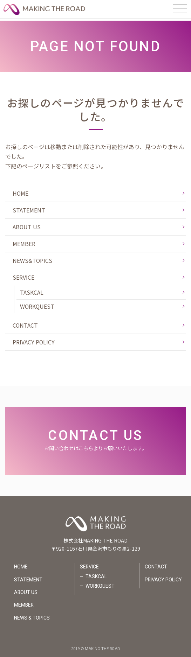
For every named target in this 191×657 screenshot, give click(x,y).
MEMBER (24, 241)
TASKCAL (31, 290)
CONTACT (25, 323)
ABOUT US (27, 225)
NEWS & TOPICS (32, 617)
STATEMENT (29, 208)
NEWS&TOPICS (33, 258)
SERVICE (23, 275)
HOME (21, 191)
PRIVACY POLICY (34, 340)
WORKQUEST (37, 304)
